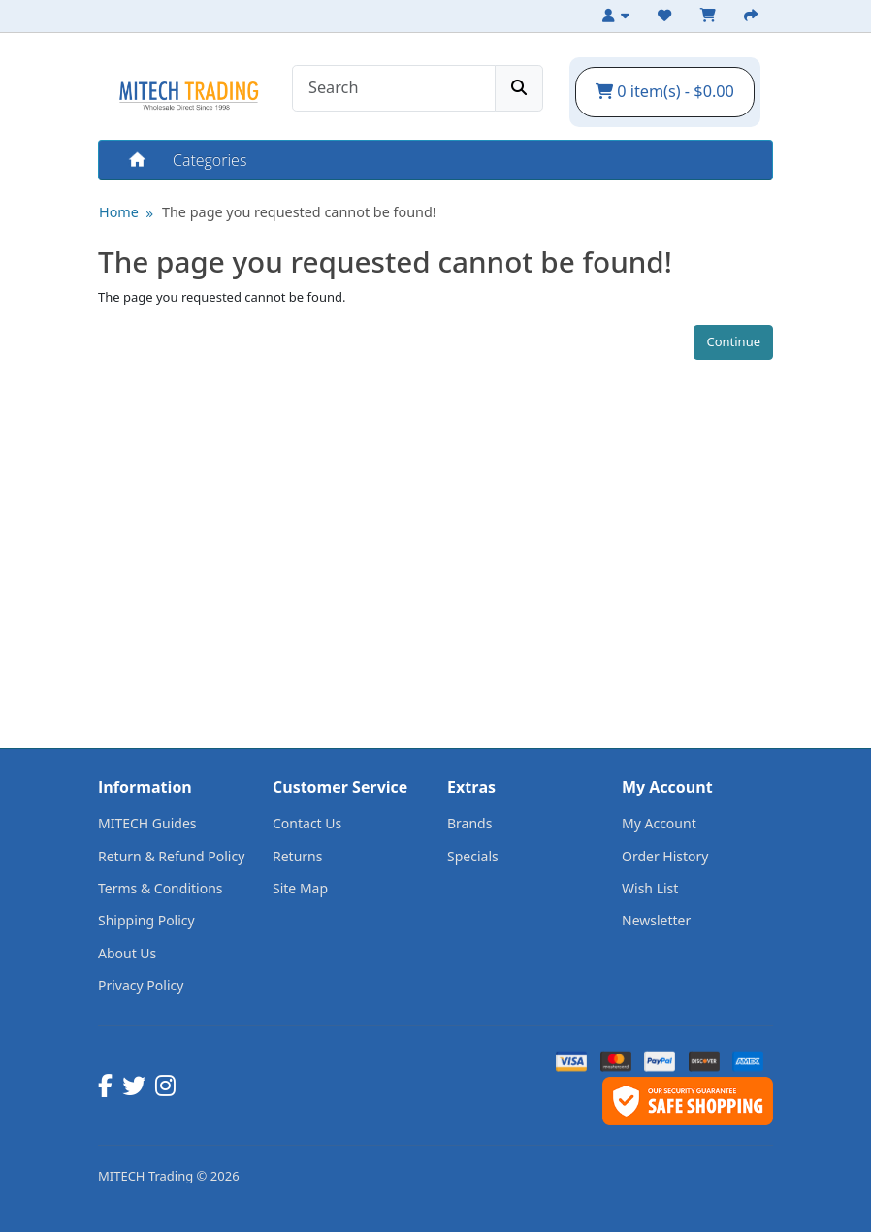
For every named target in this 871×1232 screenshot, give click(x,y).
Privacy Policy (140, 985)
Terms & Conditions (160, 888)
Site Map (300, 888)
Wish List (650, 888)
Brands (469, 823)
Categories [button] (209, 160)
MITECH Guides (147, 823)
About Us (127, 953)
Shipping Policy (146, 920)
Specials (473, 856)
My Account (659, 823)
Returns (297, 856)
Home (135, 160)
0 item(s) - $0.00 (665, 91)
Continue (733, 341)
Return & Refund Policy (171, 856)
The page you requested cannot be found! (299, 212)
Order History (665, 856)
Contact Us (307, 823)
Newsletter (656, 920)
